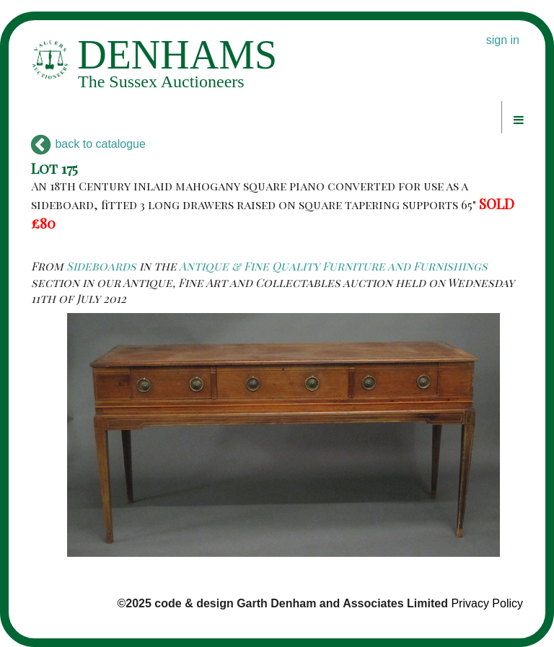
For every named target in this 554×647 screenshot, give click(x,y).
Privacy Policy (487, 603)
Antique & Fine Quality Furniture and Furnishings (333, 265)
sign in (502, 40)
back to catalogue (88, 144)
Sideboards (101, 265)
